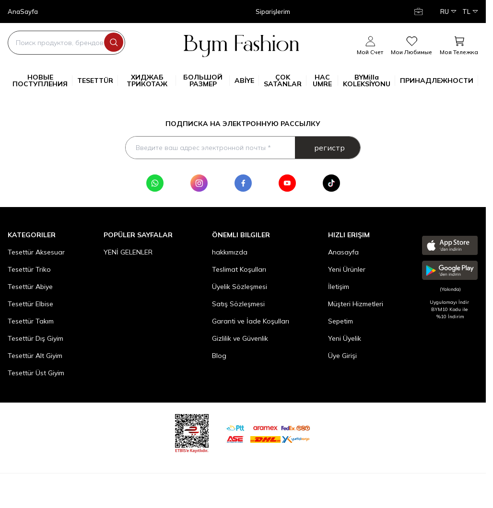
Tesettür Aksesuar (36, 253)
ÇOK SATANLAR (285, 80)
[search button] (113, 42)
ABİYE (247, 80)
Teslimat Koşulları (239, 270)
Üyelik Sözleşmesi (239, 287)
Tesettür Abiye (30, 287)
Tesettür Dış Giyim (35, 339)
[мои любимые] (411, 46)
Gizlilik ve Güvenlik (240, 339)
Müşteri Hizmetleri (355, 304)
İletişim (338, 287)
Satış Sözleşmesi (238, 304)
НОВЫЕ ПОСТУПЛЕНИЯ (42, 80)
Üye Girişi (342, 356)
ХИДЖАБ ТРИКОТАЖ (151, 80)
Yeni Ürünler (346, 270)
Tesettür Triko (29, 270)
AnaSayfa (23, 12)
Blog (219, 356)
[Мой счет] (419, 11)
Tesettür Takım (31, 322)
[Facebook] (243, 184)
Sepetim (340, 322)
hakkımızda (229, 253)
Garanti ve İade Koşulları (250, 322)
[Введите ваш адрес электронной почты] (243, 148)
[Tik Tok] (331, 184)
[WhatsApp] (155, 184)
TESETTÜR (97, 80)
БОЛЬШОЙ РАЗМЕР (206, 80)
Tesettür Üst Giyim (36, 373)
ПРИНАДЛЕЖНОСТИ (439, 80)
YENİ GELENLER (128, 253)
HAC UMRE (325, 80)
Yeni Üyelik (344, 339)
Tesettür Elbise (30, 304)
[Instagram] (199, 184)
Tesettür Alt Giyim (35, 356)
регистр (329, 148)
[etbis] (192, 433)
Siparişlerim (273, 12)
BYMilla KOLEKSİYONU (369, 80)
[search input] (66, 43)
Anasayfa (343, 253)
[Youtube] (287, 184)
